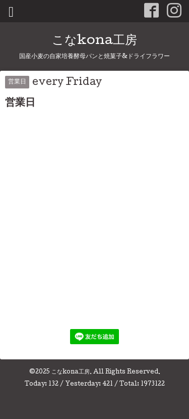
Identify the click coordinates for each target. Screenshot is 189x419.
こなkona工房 (94, 41)
